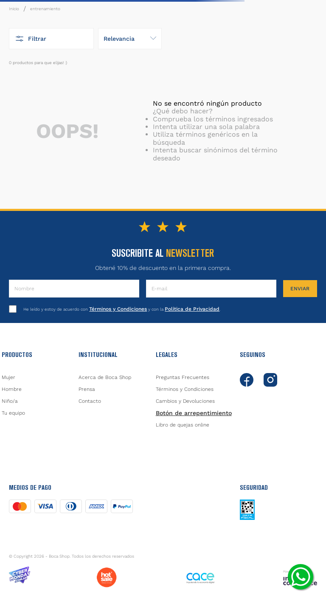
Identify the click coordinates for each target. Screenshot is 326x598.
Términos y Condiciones (118, 309)
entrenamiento (45, 8)
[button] (51, 39)
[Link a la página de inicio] (14, 9)
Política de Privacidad (192, 309)
